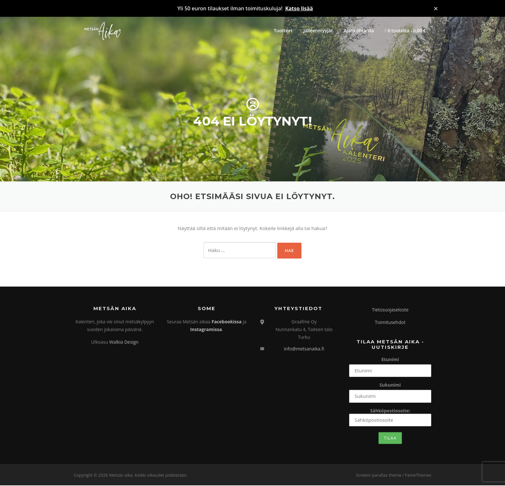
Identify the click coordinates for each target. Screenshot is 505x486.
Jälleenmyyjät (318, 30)
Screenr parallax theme (378, 476)
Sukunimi (390, 386)
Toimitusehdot (390, 323)
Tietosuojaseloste (390, 311)
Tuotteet (283, 30)
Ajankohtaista (359, 30)
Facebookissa (227, 322)
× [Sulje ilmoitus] (436, 8)
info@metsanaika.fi (304, 349)
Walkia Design (123, 342)
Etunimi (390, 360)
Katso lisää (299, 8)
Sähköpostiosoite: (390, 417)
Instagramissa (206, 330)
